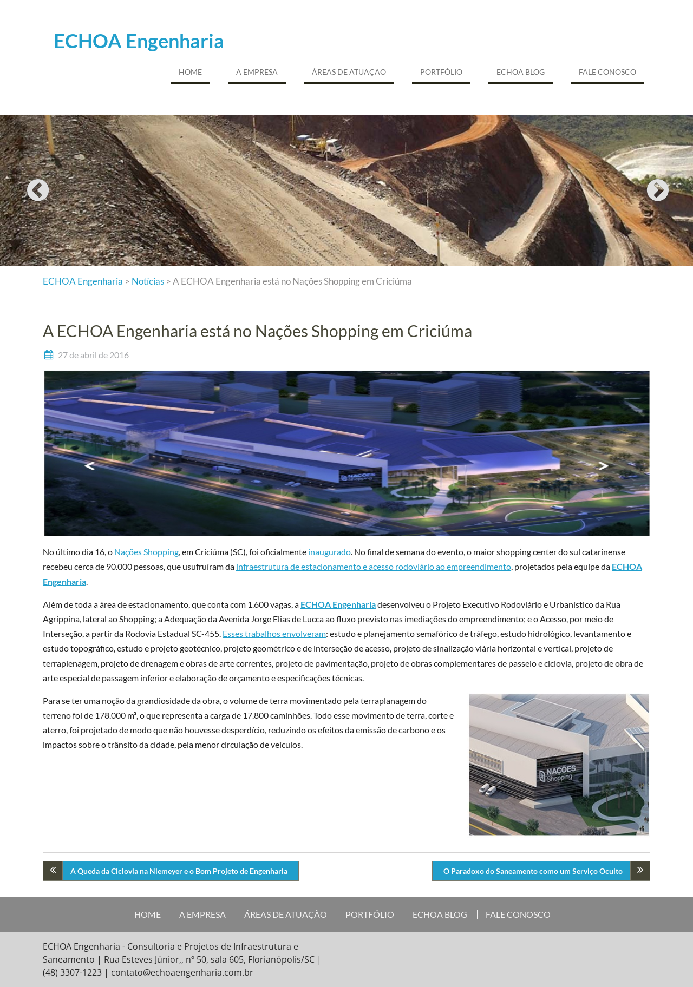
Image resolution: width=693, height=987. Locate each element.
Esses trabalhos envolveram (274, 633)
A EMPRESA (257, 71)
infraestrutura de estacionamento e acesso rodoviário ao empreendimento (373, 566)
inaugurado (329, 552)
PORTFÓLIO (441, 71)
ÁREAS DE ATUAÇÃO (349, 71)
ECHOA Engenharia (139, 40)
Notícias (148, 281)
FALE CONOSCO (607, 71)
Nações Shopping (146, 552)
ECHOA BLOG (520, 71)
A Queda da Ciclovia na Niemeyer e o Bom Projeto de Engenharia (178, 871)
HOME (190, 71)
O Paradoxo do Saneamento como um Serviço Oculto (533, 871)
